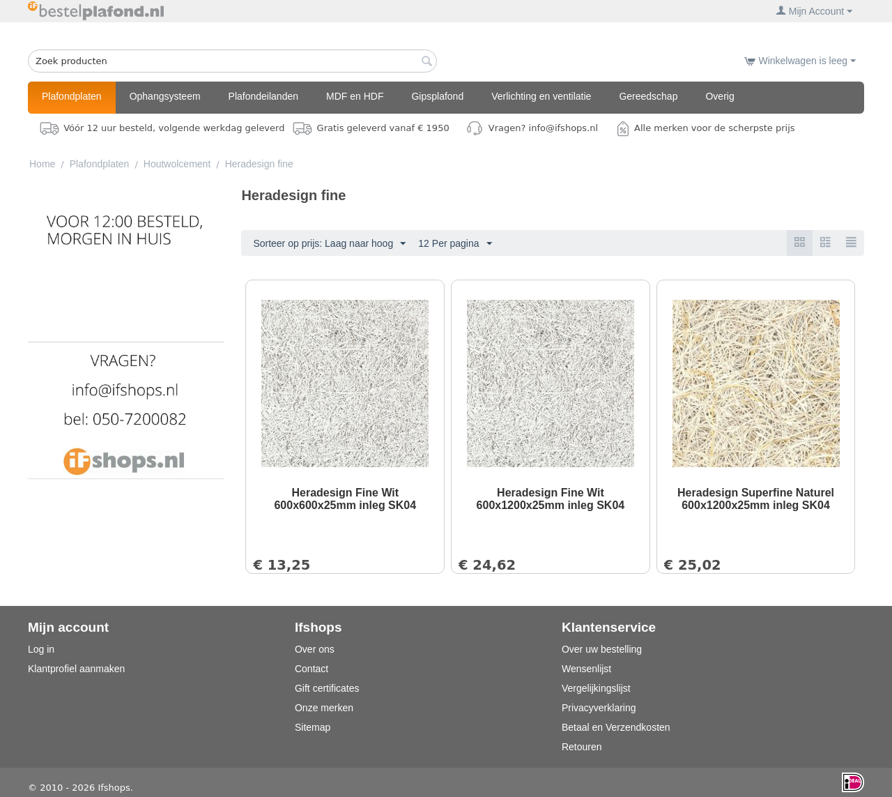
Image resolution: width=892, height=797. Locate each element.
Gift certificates (327, 688)
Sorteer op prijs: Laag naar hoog (329, 244)
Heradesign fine (259, 163)
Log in (41, 649)
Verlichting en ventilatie (541, 96)
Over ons (314, 649)
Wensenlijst (586, 668)
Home (42, 163)
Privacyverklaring (599, 707)
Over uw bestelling (602, 649)
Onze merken (324, 707)
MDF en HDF (354, 96)
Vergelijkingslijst (596, 688)
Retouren (582, 746)
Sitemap (312, 727)
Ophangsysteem (165, 96)
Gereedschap (648, 96)
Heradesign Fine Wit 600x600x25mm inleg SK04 (345, 499)
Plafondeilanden (263, 96)
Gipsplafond (437, 96)
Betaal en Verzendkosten (616, 727)
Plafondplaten (72, 96)
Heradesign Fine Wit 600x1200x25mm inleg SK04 (551, 499)
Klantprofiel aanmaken (76, 668)
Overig (719, 96)
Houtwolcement (177, 163)
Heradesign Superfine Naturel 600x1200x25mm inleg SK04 (755, 499)
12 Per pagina (454, 244)
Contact (311, 668)
